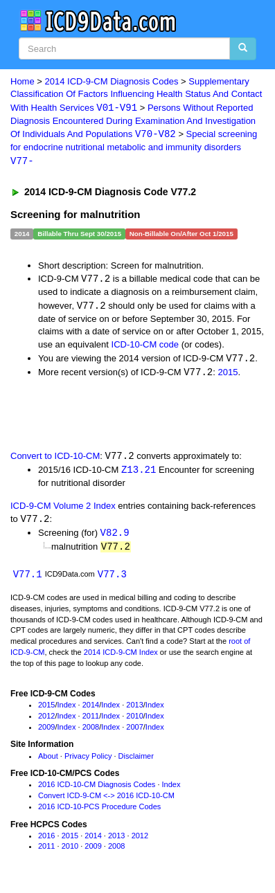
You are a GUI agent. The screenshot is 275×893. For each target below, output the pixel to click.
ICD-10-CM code (145, 346)
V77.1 (27, 579)
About (48, 761)
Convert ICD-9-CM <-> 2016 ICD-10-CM (106, 800)
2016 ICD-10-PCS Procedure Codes (99, 811)
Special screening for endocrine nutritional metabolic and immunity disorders (133, 149)
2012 (46, 720)
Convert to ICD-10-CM (55, 459)
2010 (134, 720)
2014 (90, 710)
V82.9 (115, 536)
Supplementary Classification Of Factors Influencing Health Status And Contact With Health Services (136, 95)
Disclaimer (136, 761)
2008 (90, 732)
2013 (134, 710)
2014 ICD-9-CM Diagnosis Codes (112, 81)
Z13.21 (138, 473)
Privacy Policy (88, 761)
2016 (46, 840)
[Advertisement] (111, 416)
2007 (134, 732)
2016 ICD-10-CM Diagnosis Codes (96, 790)
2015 (228, 375)
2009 (46, 732)
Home (22, 81)
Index (66, 710)
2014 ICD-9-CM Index (121, 657)
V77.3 (112, 579)
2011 (90, 720)
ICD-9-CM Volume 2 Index (63, 509)
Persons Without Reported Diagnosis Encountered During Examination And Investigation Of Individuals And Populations (133, 122)
